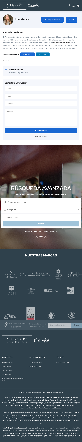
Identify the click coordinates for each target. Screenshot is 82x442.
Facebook (27, 54)
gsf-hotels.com (7, 370)
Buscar (41, 224)
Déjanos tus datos (35, 366)
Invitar (71, 20)
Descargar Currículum (52, 20)
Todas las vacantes (35, 362)
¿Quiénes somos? (7, 362)
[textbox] (40, 209)
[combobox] (42, 209)
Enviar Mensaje (41, 131)
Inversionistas (6, 366)
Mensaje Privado (41, 137)
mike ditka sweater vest (61, 43)
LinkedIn (43, 54)
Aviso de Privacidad (62, 362)
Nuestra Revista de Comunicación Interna (13, 379)
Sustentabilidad (7, 374)
